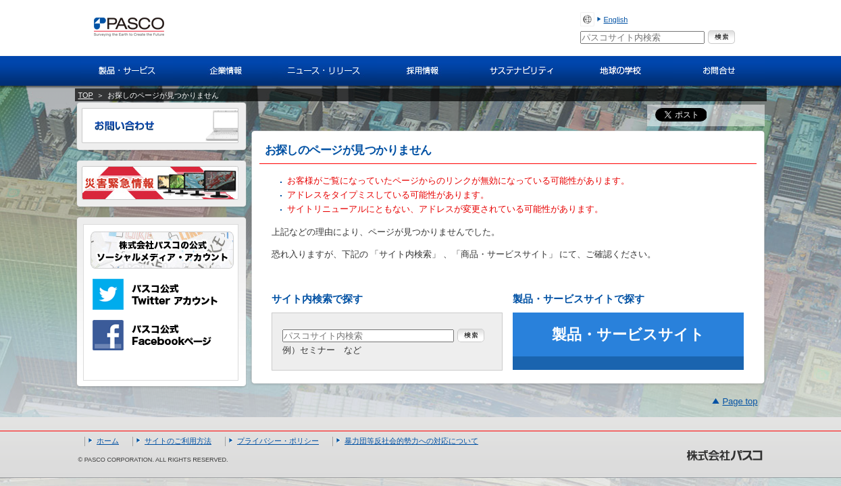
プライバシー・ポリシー (278, 441)
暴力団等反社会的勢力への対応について (411, 441)
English (616, 20)
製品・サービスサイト (628, 334)
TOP (85, 95)
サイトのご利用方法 (178, 441)
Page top (739, 401)
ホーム (108, 441)
